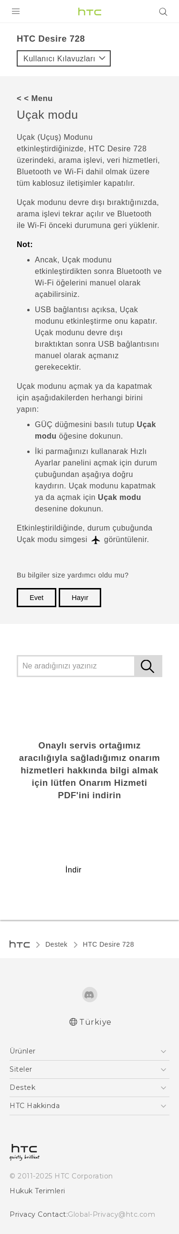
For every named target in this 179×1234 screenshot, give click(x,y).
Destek (56, 944)
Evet (36, 597)
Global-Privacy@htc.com (111, 1214)
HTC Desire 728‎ (108, 944)
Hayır (80, 597)
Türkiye (95, 1022)
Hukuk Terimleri (37, 1191)
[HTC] (89, 11)
